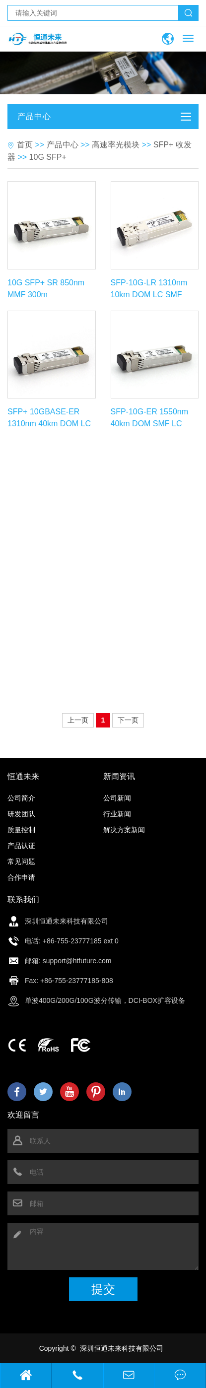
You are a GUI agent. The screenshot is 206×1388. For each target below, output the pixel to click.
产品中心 (62, 144)
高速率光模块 (115, 144)
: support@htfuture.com (75, 961)
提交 (103, 1289)
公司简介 (21, 798)
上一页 (78, 720)
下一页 (128, 720)
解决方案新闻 (124, 830)
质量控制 (21, 830)
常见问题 (21, 861)
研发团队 (21, 814)
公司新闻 (117, 798)
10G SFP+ (48, 157)
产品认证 (21, 846)
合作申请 (21, 877)
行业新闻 (117, 814)
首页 (25, 144)
